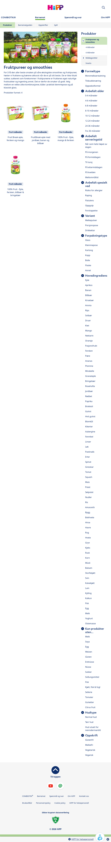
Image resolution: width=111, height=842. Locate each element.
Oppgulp (89, 205)
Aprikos (88, 285)
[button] (103, 7)
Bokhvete (89, 517)
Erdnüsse (89, 661)
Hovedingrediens (96, 275)
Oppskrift (91, 735)
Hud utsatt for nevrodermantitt (93, 729)
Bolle (87, 260)
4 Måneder (90, 47)
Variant (90, 216)
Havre (88, 527)
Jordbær (89, 391)
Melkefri (89, 745)
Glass (87, 240)
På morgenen (91, 152)
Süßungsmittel (92, 677)
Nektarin (89, 335)
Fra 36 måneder (92, 131)
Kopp (87, 255)
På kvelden (90, 172)
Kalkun (88, 598)
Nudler (88, 497)
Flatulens (89, 200)
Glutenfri (89, 739)
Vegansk (89, 755)
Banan (88, 290)
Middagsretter (91, 58)
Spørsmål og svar (56, 796)
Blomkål (89, 421)
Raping (88, 195)
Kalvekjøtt (90, 583)
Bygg (87, 512)
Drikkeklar (90, 230)
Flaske (88, 265)
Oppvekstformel (93, 85)
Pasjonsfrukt (91, 345)
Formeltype (92, 71)
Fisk (87, 603)
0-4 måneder (91, 95)
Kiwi (87, 325)
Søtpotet (89, 492)
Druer (88, 320)
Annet (88, 270)
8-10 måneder (91, 110)
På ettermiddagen (93, 167)
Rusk (87, 552)
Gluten (88, 656)
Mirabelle (89, 371)
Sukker (88, 672)
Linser (88, 441)
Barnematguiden (25, 25)
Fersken (89, 350)
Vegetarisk (90, 750)
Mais (87, 482)
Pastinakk (89, 451)
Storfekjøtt (90, 573)
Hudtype (90, 712)
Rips (87, 310)
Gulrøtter (89, 702)
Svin (87, 578)
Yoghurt (89, 618)
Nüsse (88, 667)
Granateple (90, 376)
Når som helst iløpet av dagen (96, 145)
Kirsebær (89, 300)
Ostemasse (90, 623)
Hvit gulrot (90, 416)
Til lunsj (88, 162)
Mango (88, 330)
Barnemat (41, 796)
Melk (87, 613)
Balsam (88, 568)
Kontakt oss (84, 796)
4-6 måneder (91, 100)
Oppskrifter (43, 25)
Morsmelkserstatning (95, 75)
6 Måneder (90, 52)
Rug (87, 532)
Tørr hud (89, 722)
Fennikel (89, 436)
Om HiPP (71, 796)
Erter (87, 456)
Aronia (88, 305)
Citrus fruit (90, 707)
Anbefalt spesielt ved (96, 184)
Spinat (88, 462)
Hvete (88, 537)
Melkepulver (91, 220)
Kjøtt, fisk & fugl (92, 687)
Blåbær (88, 295)
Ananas (88, 361)
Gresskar (89, 467)
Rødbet (88, 396)
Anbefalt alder (94, 91)
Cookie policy (59, 803)
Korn (87, 557)
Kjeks (87, 547)
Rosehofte (90, 386)
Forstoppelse (91, 210)
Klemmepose (91, 245)
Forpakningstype (96, 235)
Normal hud (91, 717)
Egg (87, 608)
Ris (86, 502)
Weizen (88, 651)
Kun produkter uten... (94, 630)
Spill (56, 25)
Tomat (88, 472)
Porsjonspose (91, 225)
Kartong (89, 250)
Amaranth (90, 507)
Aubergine (90, 431)
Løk (87, 446)
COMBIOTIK (27, 796)
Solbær (88, 315)
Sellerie (88, 692)
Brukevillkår (27, 803)
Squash (88, 477)
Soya (87, 641)
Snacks (88, 63)
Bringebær (90, 381)
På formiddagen (93, 157)
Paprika (88, 401)
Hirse (87, 522)
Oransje (89, 340)
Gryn (87, 542)
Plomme (89, 366)
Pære (87, 355)
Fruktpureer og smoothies (92, 40)
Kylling (88, 593)
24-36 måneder (92, 125)
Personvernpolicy (43, 803)
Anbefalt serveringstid (93, 137)
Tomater (89, 697)
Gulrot (88, 411)
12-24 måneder (92, 120)
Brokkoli (89, 406)
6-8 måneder (91, 105)
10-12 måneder (92, 115)
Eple (87, 280)
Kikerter (89, 426)
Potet (87, 487)
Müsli (87, 563)
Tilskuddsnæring (93, 80)
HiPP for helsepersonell (79, 803)
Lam (87, 588)
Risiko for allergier (94, 190)
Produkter (7, 25)
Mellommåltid (91, 177)
